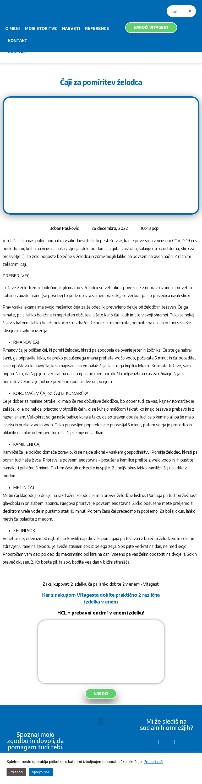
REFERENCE (97, 28)
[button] (101, 721)
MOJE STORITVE (41, 28)
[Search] (190, 11)
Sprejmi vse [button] (41, 772)
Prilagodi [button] (16, 772)
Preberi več (153, 761)
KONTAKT (17, 40)
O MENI (12, 28)
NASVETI (71, 28)
